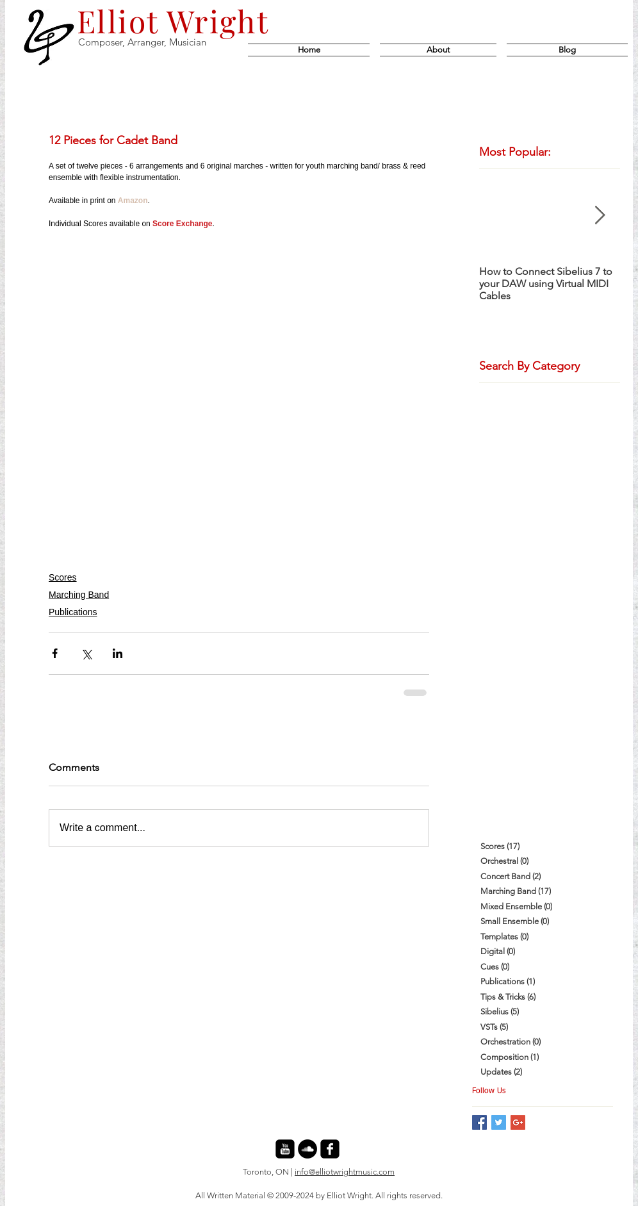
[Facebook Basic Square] (479, 1122)
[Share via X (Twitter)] (86, 653)
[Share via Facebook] (55, 653)
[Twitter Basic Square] (498, 1122)
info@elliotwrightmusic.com (345, 1172)
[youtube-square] (285, 1149)
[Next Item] (599, 216)
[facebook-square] (329, 1149)
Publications (73, 612)
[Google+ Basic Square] (518, 1122)
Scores (63, 577)
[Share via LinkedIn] (117, 653)
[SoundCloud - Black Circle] (307, 1149)
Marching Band (79, 595)
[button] (565, 50)
